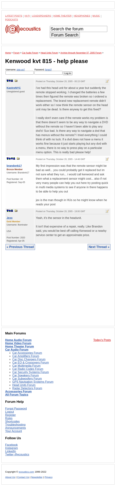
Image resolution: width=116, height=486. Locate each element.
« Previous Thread (20, 247)
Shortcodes (12, 421)
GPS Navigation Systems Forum (32, 381)
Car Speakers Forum (25, 375)
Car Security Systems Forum (30, 372)
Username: (20, 71)
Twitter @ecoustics (17, 454)
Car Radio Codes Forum (27, 368)
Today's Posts (102, 340)
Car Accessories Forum (27, 352)
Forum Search (64, 34)
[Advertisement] (58, 290)
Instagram (11, 448)
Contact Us (23, 477)
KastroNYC (14, 87)
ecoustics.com (26, 471)
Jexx (9, 217)
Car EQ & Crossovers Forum (30, 362)
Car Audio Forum (16, 349)
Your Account (13, 431)
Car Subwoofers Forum (27, 378)
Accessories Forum (18, 391)
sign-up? (21, 69)
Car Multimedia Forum (26, 365)
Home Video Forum (18, 343)
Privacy (49, 477)
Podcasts (11, 19)
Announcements (15, 427)
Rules (8, 418)
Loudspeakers (41, 15)
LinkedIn (10, 451)
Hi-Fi (27, 15)
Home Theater (62, 15)
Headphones (82, 15)
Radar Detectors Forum (27, 388)
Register (10, 415)
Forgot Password (16, 408)
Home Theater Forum (19, 346)
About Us (10, 477)
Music (96, 15)
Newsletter (36, 477)
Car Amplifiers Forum (25, 356)
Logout (9, 411)
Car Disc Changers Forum (29, 359)
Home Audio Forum (18, 340)
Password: (48, 71)
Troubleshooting (15, 424)
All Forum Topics (16, 394)
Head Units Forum (24, 385)
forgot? (48, 69)
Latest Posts (13, 15)
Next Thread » (99, 247)
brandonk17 (14, 165)
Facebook (11, 444)
